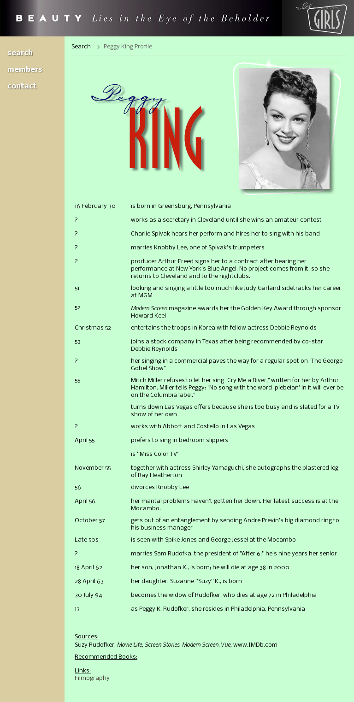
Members (24, 70)
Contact (22, 86)
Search (20, 53)
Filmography (92, 678)
